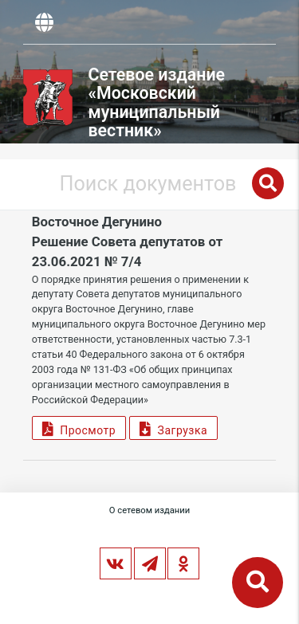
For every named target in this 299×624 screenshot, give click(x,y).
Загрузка (173, 428)
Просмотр (79, 428)
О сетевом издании (149, 510)
